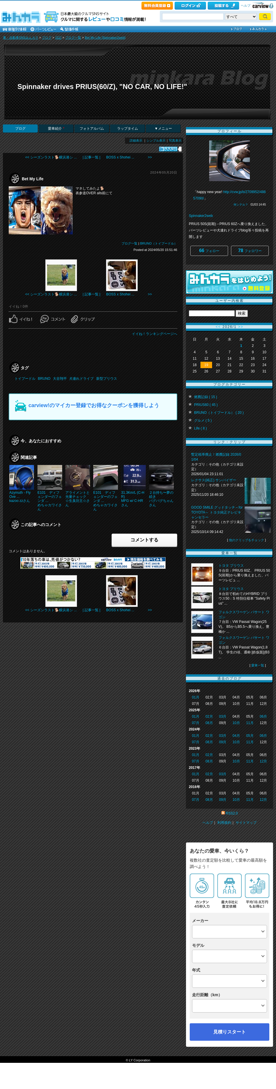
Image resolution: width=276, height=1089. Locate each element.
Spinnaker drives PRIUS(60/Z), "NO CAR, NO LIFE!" (102, 86)
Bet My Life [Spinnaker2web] (105, 37)
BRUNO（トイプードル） (158, 243)
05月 (249, 736)
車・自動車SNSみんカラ (20, 37)
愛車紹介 (56, 128)
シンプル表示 (156, 140)
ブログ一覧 (73, 37)
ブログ (46, 37)
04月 (236, 736)
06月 (263, 716)
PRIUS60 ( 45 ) (206, 405)
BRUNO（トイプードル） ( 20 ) (219, 413)
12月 (263, 761)
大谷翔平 (60, 379)
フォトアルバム (92, 128)
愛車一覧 (257, 665)
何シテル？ (241, 204)
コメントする (144, 539)
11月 (249, 723)
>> (240, 327)
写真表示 (175, 140)
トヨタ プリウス (231, 566)
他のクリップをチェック (246, 540)
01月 (195, 697)
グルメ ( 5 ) (203, 420)
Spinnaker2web (201, 216)
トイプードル (25, 379)
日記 (58, 37)
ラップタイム (127, 128)
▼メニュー (163, 128)
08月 (209, 723)
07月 (195, 723)
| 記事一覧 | (92, 157)
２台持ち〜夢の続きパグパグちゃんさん (161, 499)
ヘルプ (245, 5)
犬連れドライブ (81, 379)
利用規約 (224, 823)
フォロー (209, 250)
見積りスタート (229, 1031)
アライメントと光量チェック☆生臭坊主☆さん (77, 499)
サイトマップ (246, 823)
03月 (222, 716)
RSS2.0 (232, 813)
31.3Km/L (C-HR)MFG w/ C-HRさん (132, 499)
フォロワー (249, 250)
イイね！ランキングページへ (154, 334)
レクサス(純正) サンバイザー (213, 480)
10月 (236, 723)
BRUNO (44, 379)
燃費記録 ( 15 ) (205, 397)
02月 (209, 716)
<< (218, 327)
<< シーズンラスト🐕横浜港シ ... (51, 157)
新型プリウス (106, 379)
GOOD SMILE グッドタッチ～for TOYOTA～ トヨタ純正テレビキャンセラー (217, 512)
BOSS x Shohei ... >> (129, 157)
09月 (222, 742)
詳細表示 (136, 140)
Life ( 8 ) (200, 428)
